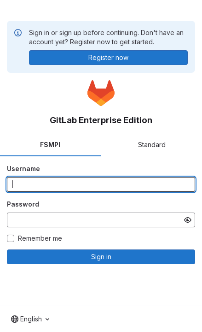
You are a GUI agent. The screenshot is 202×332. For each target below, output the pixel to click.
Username (23, 168)
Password (23, 204)
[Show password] (187, 220)
